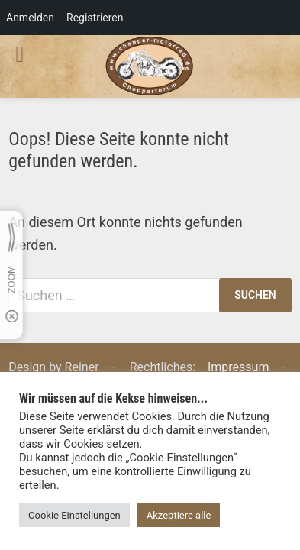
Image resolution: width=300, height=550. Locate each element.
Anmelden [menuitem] (30, 17)
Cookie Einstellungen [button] (74, 515)
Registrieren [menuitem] (94, 17)
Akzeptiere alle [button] (179, 515)
